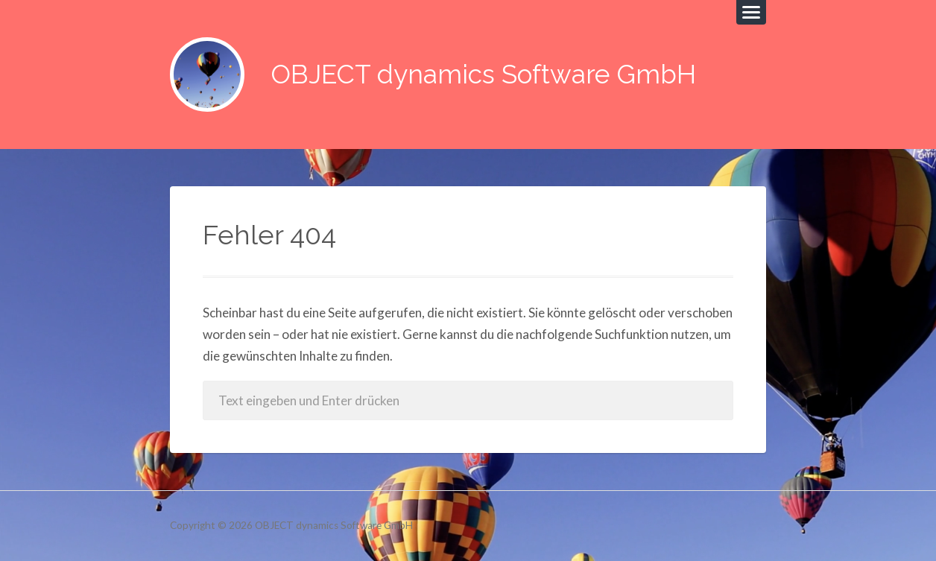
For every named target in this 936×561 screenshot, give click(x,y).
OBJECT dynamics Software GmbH (483, 74)
